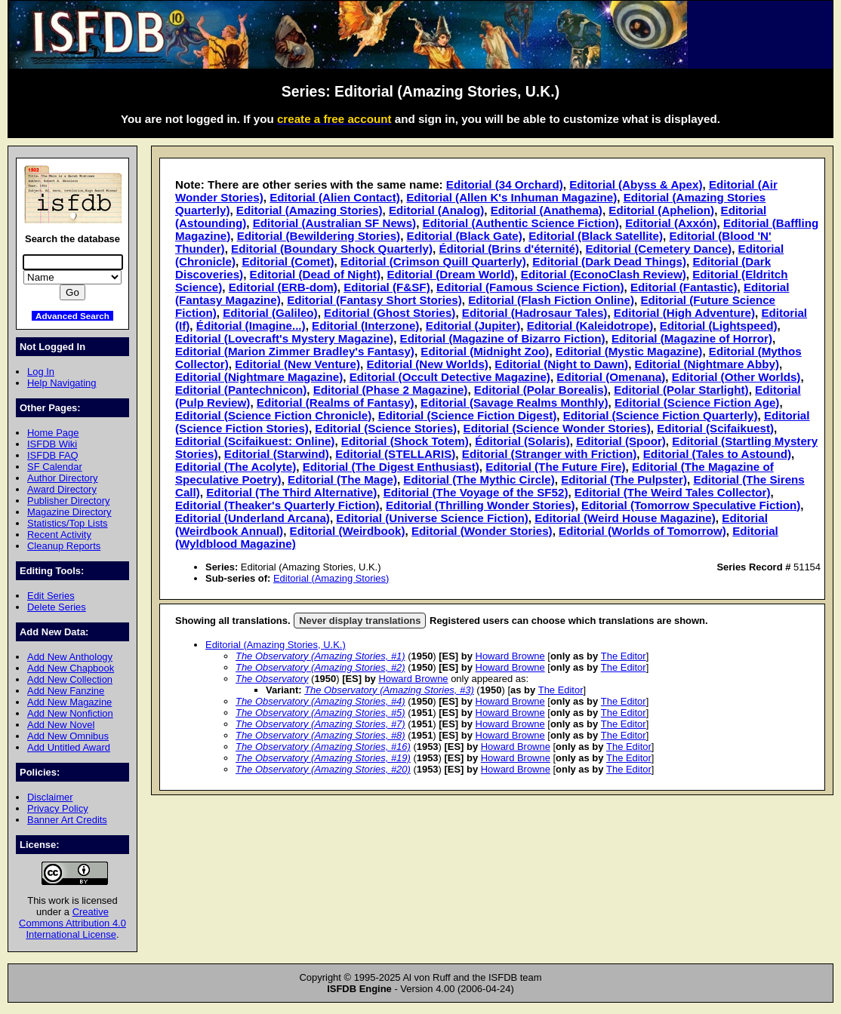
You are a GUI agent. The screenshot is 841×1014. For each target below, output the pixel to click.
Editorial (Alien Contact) (335, 197)
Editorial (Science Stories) (386, 428)
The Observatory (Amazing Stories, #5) (320, 712)
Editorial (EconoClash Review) (603, 274)
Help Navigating (61, 383)
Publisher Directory (68, 500)
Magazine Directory (69, 512)
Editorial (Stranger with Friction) (549, 453)
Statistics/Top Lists (67, 523)
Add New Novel (60, 724)
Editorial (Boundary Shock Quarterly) (332, 248)
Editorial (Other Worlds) (736, 376)
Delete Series (56, 607)
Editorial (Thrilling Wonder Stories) (480, 505)
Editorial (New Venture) (297, 364)
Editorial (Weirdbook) (347, 530)
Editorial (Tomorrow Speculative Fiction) (690, 505)
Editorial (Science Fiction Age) (697, 402)
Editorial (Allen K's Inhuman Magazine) (511, 197)
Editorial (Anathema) (546, 210)
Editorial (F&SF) (386, 287)
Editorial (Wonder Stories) (482, 530)
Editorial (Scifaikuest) (715, 428)
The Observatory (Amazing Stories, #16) (323, 746)
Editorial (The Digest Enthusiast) (391, 466)
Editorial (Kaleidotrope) (590, 325)
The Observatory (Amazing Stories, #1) (320, 656)
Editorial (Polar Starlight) (681, 389)
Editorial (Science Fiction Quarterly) (660, 415)
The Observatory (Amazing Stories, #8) (320, 735)
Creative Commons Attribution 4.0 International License (72, 923)
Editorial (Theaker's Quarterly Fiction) (277, 505)
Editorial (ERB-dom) (283, 287)
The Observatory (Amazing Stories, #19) (323, 758)
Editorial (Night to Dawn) (561, 364)
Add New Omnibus (68, 736)
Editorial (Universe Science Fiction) (432, 518)
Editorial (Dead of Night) (315, 274)
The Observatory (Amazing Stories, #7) (320, 724)
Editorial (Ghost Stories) (389, 312)
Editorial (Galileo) (270, 312)
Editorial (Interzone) (365, 325)
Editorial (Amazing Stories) (309, 210)
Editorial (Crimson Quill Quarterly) (433, 261)
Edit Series (51, 595)
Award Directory (62, 489)
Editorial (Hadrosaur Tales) (535, 312)
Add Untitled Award (68, 747)
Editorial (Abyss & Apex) (635, 184)
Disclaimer (49, 797)
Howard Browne (510, 656)
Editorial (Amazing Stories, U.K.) (275, 644)
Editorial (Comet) (288, 261)
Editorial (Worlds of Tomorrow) (642, 530)
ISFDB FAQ (53, 455)
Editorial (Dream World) (450, 274)
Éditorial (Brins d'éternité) (509, 248)
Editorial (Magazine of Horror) (691, 338)
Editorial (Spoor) (621, 441)
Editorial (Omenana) (610, 376)
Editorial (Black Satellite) (595, 235)
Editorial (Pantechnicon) (241, 389)
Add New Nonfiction (70, 713)
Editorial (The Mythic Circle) (478, 479)
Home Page (53, 432)
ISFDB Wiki (52, 444)
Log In (40, 371)
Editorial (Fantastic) (683, 287)
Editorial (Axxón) (670, 223)
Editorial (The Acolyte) (235, 466)
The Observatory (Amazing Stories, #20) (323, 769)
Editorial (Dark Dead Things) (609, 261)
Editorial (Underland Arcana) (252, 518)
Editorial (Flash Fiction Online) (551, 299)
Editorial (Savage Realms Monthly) (514, 402)
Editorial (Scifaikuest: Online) (254, 441)
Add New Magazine (69, 702)
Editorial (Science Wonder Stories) (557, 428)
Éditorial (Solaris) (522, 441)
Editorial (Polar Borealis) (541, 389)
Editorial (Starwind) (276, 453)
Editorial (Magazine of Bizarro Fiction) (502, 338)
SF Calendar (54, 466)
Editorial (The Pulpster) (624, 479)
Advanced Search (72, 316)
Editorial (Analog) (436, 210)
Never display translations (359, 620)
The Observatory (272, 678)
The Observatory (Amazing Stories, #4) (320, 701)
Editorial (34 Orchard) (504, 184)
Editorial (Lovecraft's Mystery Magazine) (284, 338)
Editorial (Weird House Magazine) (625, 518)
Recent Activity (59, 534)
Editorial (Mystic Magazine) (629, 351)
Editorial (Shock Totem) (405, 441)
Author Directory (62, 478)
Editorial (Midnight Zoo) (484, 351)
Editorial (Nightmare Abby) (707, 364)
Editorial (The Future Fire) (555, 466)
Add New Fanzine (65, 690)
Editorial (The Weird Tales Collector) (673, 492)
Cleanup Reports (63, 546)
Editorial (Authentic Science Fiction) (521, 223)
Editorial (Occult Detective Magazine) (450, 376)
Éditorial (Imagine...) (251, 325)
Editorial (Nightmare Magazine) (259, 376)
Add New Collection (69, 679)
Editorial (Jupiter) (473, 325)
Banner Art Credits (67, 819)
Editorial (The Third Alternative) (291, 492)
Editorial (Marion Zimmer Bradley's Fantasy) (294, 351)
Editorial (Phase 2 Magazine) (390, 389)
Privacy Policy (57, 808)
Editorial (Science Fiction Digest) (467, 415)
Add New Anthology (69, 656)
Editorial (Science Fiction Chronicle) (273, 415)
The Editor (623, 656)
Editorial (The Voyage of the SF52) (476, 492)
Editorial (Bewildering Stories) (318, 235)
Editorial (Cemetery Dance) (658, 248)
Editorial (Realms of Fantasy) (335, 402)
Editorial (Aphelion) (661, 210)
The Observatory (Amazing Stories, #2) (320, 667)
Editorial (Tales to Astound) (717, 453)
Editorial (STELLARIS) (395, 453)
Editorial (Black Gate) (464, 235)
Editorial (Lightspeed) (719, 325)
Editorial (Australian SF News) (334, 223)
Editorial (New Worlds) (427, 364)
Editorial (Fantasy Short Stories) (374, 299)
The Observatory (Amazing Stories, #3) (389, 690)
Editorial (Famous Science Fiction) (530, 287)
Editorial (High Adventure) (684, 312)
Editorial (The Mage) (342, 479)
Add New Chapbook (70, 668)
